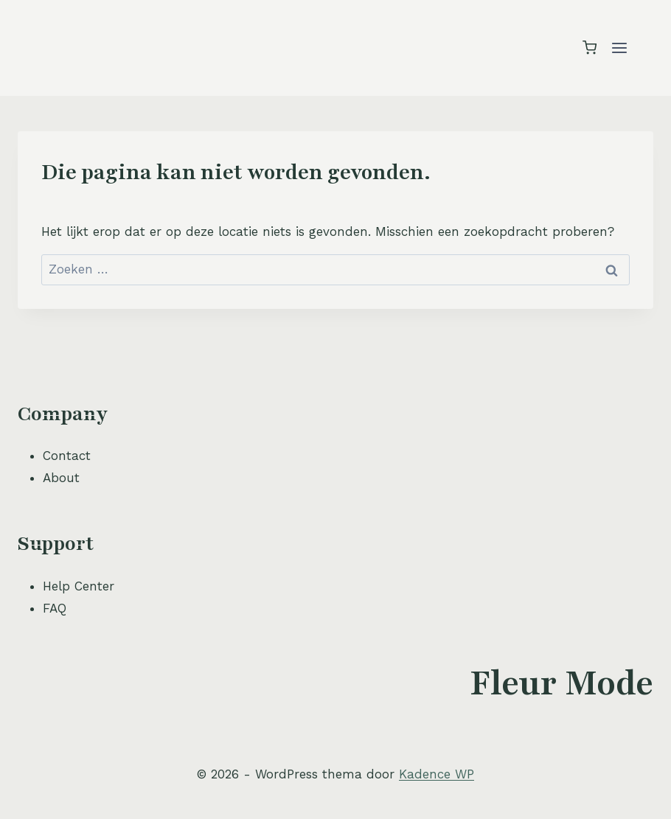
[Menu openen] (619, 47)
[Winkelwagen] (590, 48)
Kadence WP (436, 774)
